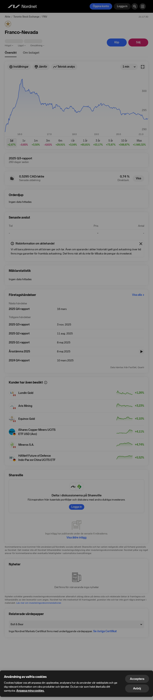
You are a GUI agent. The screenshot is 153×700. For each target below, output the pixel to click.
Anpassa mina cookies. (30, 690)
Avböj (137, 688)
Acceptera (137, 679)
